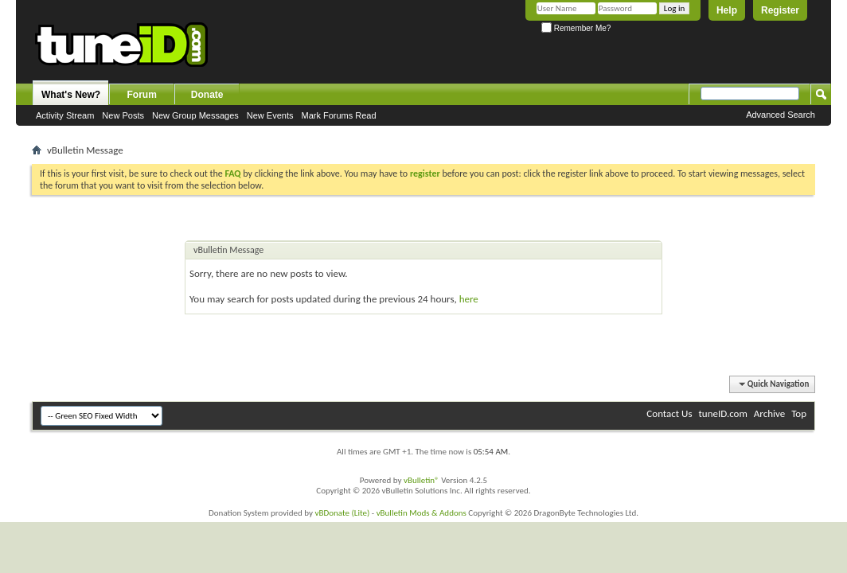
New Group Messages (195, 115)
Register (780, 10)
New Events (270, 115)
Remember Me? (576, 28)
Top (798, 413)
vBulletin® (421, 480)
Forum (142, 94)
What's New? (70, 94)
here (468, 299)
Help (726, 10)
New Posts (123, 115)
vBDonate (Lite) (341, 513)
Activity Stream (65, 115)
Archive (769, 413)
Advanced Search (780, 114)
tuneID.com (722, 413)
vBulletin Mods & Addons (421, 513)
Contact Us (669, 413)
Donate (207, 94)
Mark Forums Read (338, 115)
